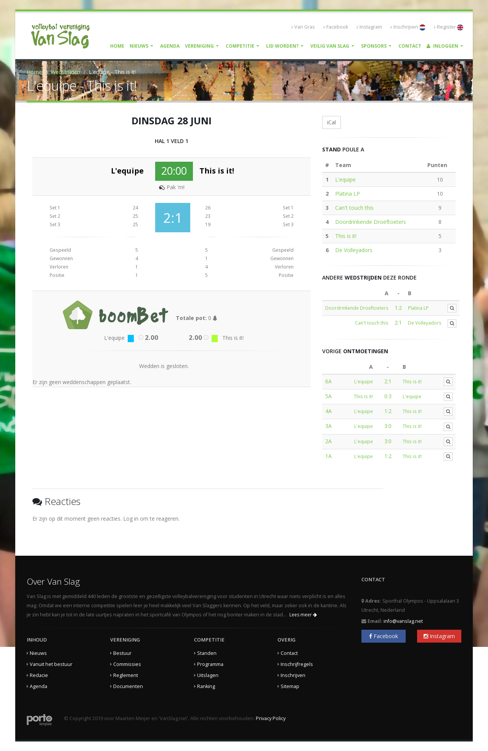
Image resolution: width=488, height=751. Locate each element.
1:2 (398, 307)
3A (328, 425)
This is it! (345, 236)
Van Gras (303, 27)
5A (328, 396)
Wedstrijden (65, 72)
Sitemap (290, 686)
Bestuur (122, 653)
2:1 (398, 322)
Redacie (39, 675)
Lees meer (303, 614)
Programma (210, 664)
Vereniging (199, 46)
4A (328, 411)
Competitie (240, 46)
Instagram (369, 27)
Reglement (125, 675)
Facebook (335, 27)
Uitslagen (207, 675)
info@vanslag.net (403, 621)
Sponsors (374, 46)
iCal (331, 122)
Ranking (206, 686)
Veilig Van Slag (329, 46)
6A (328, 381)
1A (328, 456)
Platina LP (347, 193)
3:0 (388, 425)
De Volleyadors (353, 250)
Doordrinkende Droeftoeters (370, 221)
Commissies (127, 664)
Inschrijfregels (297, 664)
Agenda (170, 46)
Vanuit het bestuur (51, 664)
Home (117, 46)
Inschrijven (407, 27)
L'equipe (345, 179)
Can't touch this (354, 207)
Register (448, 27)
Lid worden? (282, 46)
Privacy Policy (271, 718)
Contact (409, 46)
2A (328, 441)
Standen (207, 653)
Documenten (128, 686)
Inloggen (442, 46)
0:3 (388, 396)
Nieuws (139, 46)
